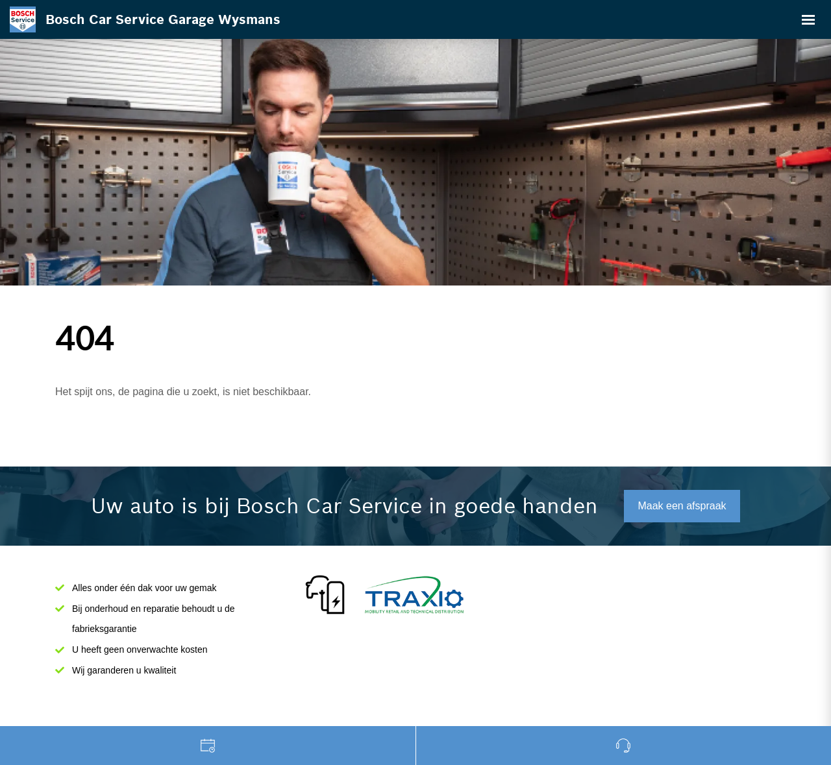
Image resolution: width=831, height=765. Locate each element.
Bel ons (624, 745)
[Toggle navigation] (808, 19)
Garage (208, 745)
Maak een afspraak (682, 505)
